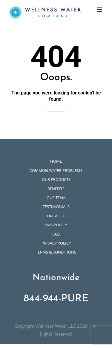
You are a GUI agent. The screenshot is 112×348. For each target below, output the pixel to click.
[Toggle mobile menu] (100, 10)
